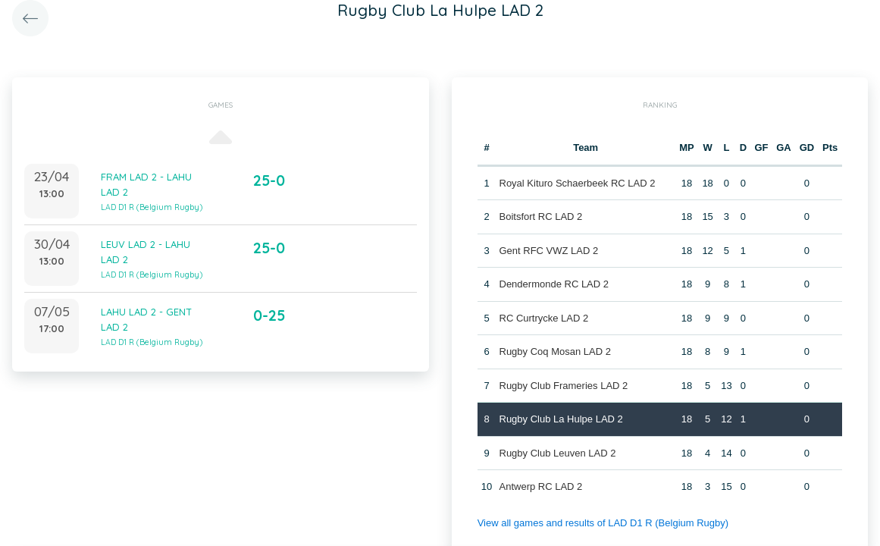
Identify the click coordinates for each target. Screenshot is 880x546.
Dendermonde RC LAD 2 (554, 284)
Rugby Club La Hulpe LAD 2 (561, 419)
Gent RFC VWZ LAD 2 (549, 250)
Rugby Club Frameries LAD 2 (564, 385)
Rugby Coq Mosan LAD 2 (555, 351)
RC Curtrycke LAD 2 (544, 318)
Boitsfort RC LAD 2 (541, 216)
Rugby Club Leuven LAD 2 (558, 453)
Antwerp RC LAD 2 (541, 486)
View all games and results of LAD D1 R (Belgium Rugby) (603, 523)
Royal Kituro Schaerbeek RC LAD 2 (578, 183)
